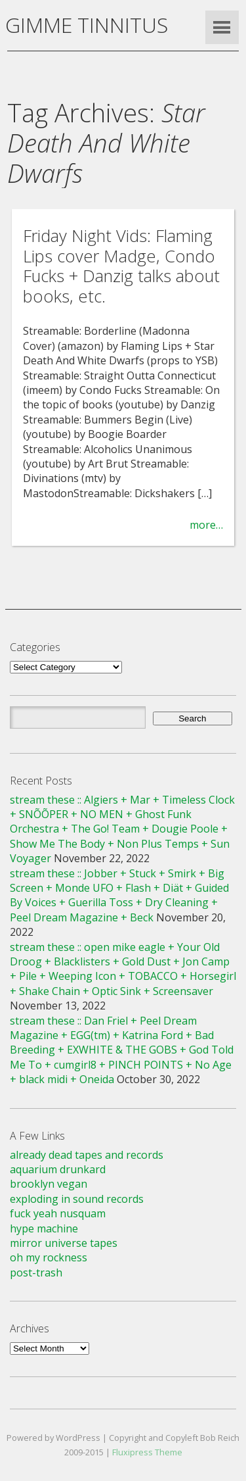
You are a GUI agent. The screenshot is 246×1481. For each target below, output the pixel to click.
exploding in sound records (77, 1199)
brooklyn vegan (48, 1184)
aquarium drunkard (58, 1169)
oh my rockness (48, 1257)
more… (206, 525)
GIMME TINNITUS (86, 25)
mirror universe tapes (63, 1243)
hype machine (44, 1228)
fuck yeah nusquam (58, 1213)
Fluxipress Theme (147, 1452)
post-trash (36, 1272)
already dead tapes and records (86, 1155)
